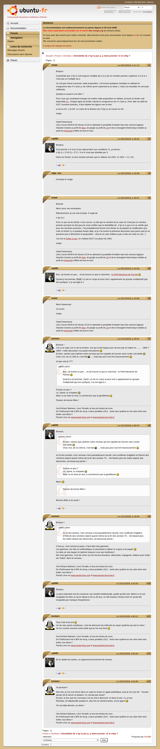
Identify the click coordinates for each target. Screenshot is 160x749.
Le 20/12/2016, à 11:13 (128, 65)
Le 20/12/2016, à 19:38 (128, 173)
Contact (45, 744)
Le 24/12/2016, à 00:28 (127, 653)
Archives (67, 56)
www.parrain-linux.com (80, 417)
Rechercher (140, 2)
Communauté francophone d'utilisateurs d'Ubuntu (27, 17)
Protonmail (67, 131)
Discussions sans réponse (20, 54)
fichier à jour (71, 238)
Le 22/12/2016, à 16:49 (128, 516)
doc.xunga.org (96, 30)
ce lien (137, 35)
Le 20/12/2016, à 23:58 (128, 298)
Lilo (107, 128)
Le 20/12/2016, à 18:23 (128, 139)
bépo (83, 128)
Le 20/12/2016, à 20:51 (128, 198)
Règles (11, 41)
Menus (150, 2)
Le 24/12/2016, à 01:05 (127, 681)
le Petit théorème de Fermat (124, 274)
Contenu (129, 2)
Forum (58, 56)
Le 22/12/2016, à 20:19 (127, 583)
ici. (67, 101)
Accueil (49, 56)
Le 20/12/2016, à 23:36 (128, 268)
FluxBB (147, 737)
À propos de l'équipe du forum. (57, 46)
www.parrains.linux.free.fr (103, 417)
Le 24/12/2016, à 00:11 (127, 616)
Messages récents (16, 50)
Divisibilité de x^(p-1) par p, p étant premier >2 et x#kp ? (102, 56)
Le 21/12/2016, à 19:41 (128, 339)
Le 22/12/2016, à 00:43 (128, 425)
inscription (147, 12)
